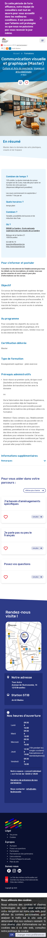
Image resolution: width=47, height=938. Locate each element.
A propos (13, 846)
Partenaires (14, 851)
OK (11, 934)
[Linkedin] (19, 872)
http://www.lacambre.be (15, 247)
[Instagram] (14, 872)
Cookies (13, 837)
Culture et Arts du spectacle (18, 68)
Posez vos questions (18, 848)
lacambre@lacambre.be (15, 244)
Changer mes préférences (30, 934)
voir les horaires (22, 45)
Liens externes (15, 856)
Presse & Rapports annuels (20, 859)
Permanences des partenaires (21, 854)
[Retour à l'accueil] (5, 40)
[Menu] (42, 40)
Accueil (16, 53)
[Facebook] (9, 872)
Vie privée (13, 835)
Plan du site (14, 862)
